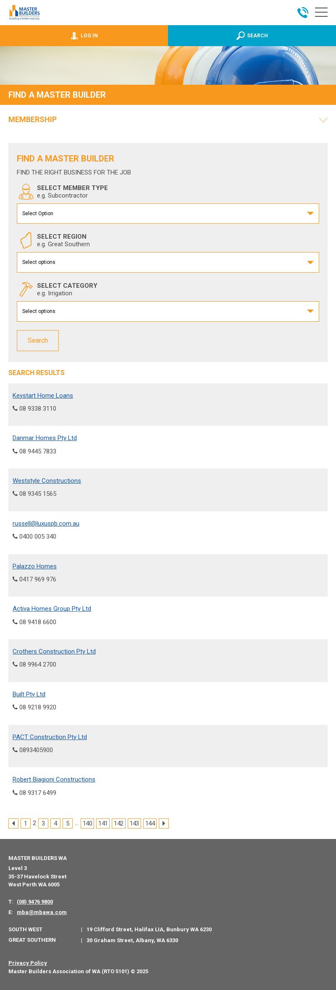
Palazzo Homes (35, 566)
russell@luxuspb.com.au (46, 523)
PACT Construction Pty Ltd (50, 736)
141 (103, 823)
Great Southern (32, 939)
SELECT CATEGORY (57, 289)
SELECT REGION (53, 240)
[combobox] (168, 213)
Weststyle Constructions (47, 481)
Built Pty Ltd (29, 694)
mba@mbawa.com (42, 912)
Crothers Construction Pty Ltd (54, 651)
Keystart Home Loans (43, 395)
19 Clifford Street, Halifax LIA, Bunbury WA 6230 (149, 929)
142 (118, 823)
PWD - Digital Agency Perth (39, 986)
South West (25, 929)
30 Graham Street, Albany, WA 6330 (132, 940)
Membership (32, 119)
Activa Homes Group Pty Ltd (52, 608)
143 (134, 823)
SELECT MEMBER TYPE (62, 191)
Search (38, 340)
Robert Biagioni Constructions (54, 779)
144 (150, 823)
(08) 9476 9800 (35, 901)
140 (87, 823)
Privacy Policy (27, 963)
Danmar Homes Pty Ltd (45, 438)
